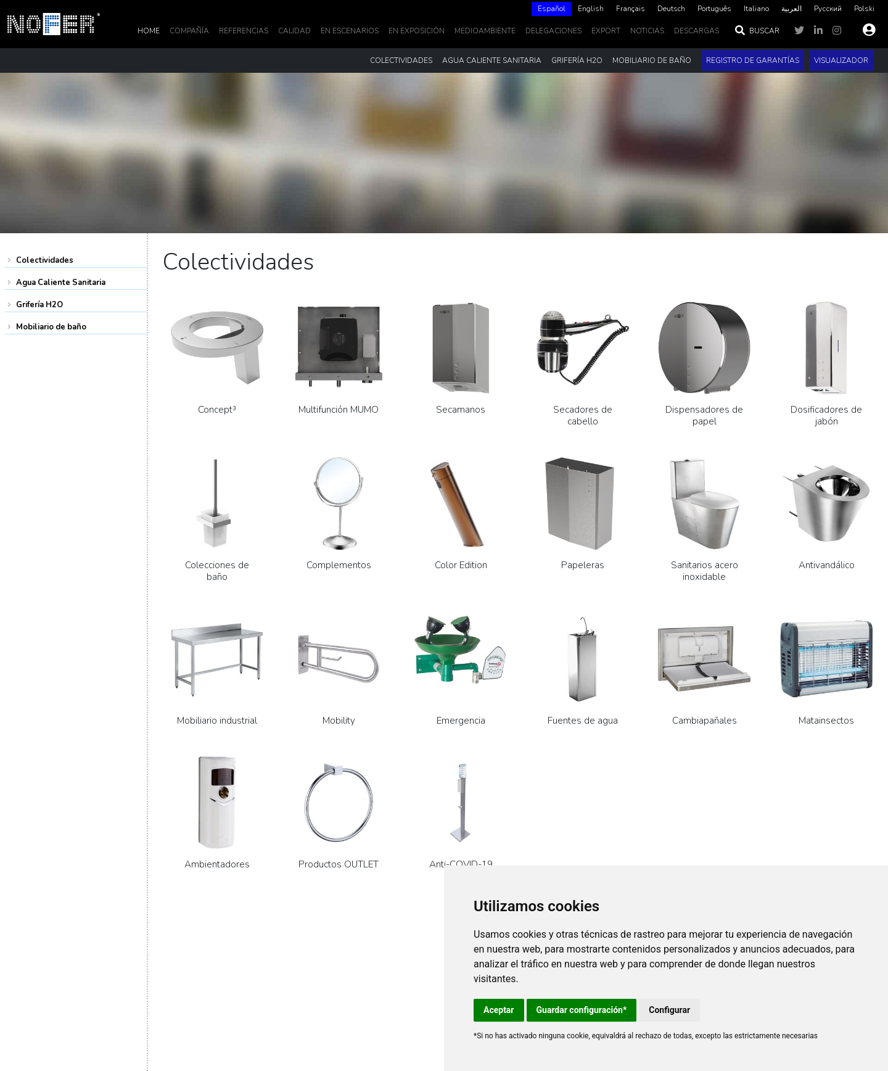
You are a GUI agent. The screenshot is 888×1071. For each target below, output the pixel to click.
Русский (828, 9)
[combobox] (552, 9)
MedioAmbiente (485, 31)
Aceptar (498, 1010)
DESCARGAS (696, 31)
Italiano (756, 9)
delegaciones (553, 31)
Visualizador (841, 60)
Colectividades (44, 260)
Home (149, 31)
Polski (864, 9)
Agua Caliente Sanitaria (60, 282)
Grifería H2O (39, 304)
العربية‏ (791, 9)
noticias (647, 31)
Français (630, 9)
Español (551, 9)
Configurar (669, 1010)
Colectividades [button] (401, 60)
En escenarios (350, 31)
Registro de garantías (752, 60)
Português (714, 9)
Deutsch (671, 9)
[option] (591, 9)
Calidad (294, 31)
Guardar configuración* (581, 1010)
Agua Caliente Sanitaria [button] (491, 60)
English (591, 9)
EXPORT (605, 31)
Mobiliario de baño (51, 327)
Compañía (189, 31)
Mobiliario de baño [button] (651, 60)
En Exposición (416, 31)
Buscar (756, 31)
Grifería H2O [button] (576, 60)
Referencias (243, 31)
